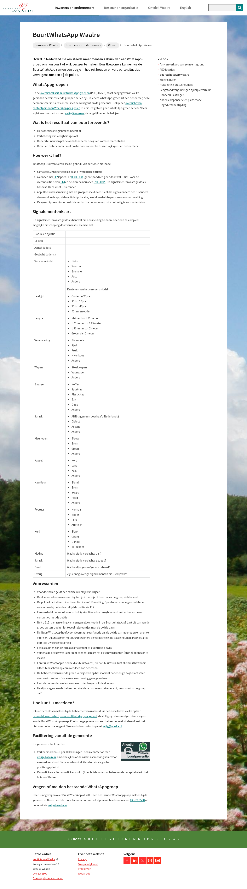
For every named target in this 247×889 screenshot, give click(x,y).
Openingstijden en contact (48, 878)
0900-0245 (100, 182)
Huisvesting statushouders (176, 85)
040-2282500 (137, 800)
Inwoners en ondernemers (74, 7)
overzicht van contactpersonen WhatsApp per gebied (65, 716)
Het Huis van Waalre (44, 859)
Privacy (82, 859)
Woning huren (168, 79)
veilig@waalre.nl (74, 113)
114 (62, 182)
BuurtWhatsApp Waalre (174, 74)
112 (56, 177)
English (185, 7)
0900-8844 (77, 177)
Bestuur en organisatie (121, 7)
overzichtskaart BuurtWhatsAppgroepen (65, 93)
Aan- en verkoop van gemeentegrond (182, 64)
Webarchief (84, 873)
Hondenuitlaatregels (172, 95)
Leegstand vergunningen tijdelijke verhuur (185, 90)
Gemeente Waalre (46, 45)
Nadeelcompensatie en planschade (181, 100)
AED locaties (167, 69)
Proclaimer (84, 868)
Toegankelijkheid (88, 864)
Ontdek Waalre (159, 7)
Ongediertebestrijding (173, 105)
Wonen (112, 45)
